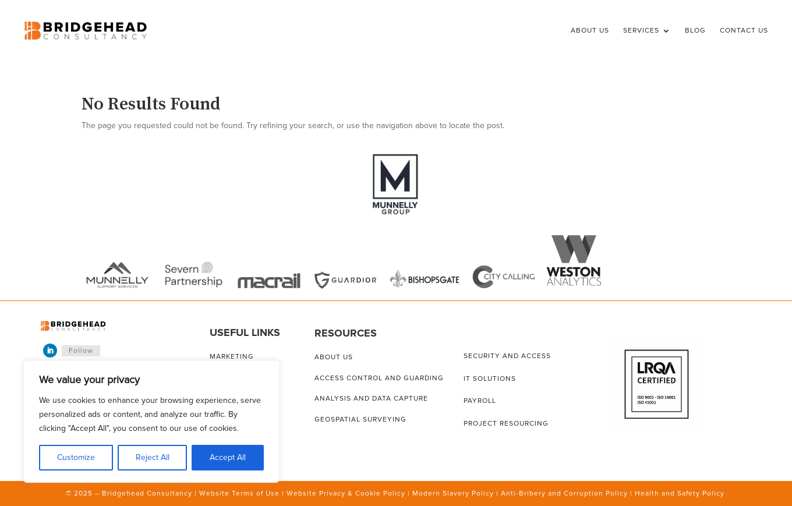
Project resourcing (506, 423)
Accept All (228, 457)
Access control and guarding (379, 378)
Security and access (507, 356)
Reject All (152, 457)
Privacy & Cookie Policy (362, 493)
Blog (695, 30)
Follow (81, 350)
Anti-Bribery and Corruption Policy (564, 493)
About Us (590, 30)
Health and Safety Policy (679, 493)
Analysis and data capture (371, 398)
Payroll (480, 401)
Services (641, 30)
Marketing (232, 356)
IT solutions (490, 378)
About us (333, 357)
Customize (76, 457)
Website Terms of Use (239, 493)
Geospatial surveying (360, 419)
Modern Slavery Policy (453, 493)
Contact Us (744, 30)
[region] (151, 421)
